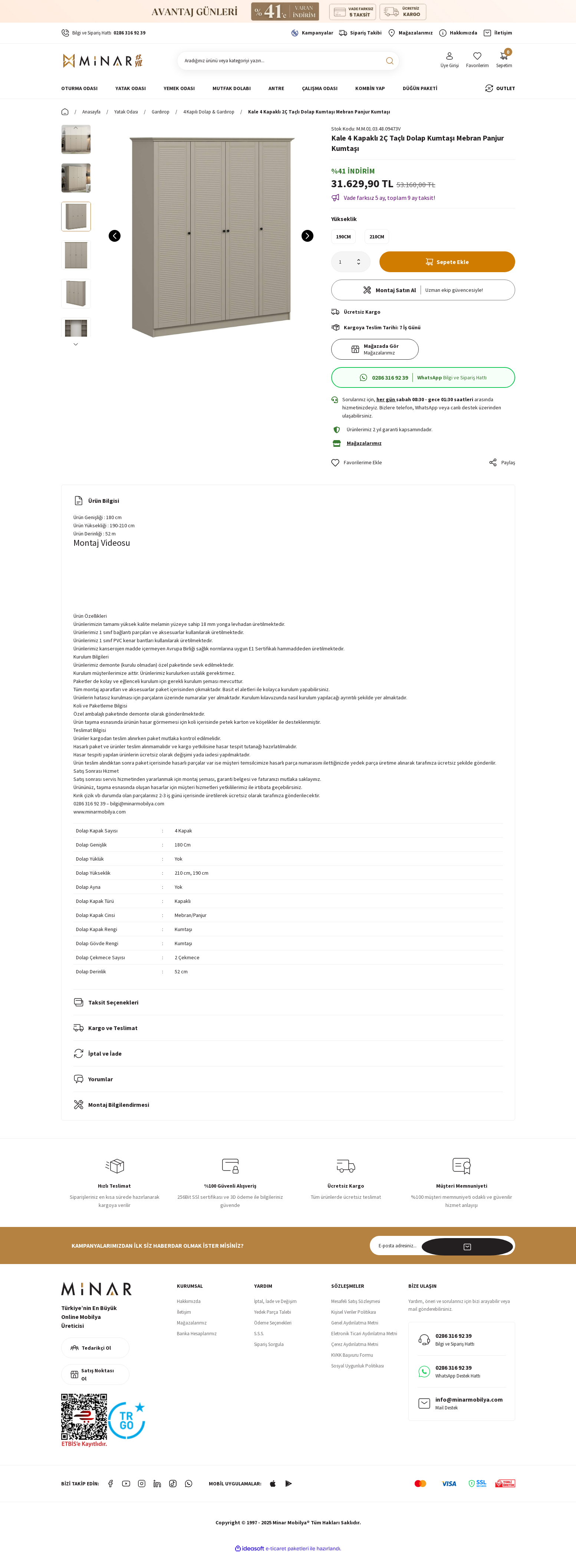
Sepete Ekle (447, 262)
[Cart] (504, 60)
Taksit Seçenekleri (105, 1002)
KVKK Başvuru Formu (352, 1355)
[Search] (288, 60)
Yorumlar (93, 1079)
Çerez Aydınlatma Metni (354, 1344)
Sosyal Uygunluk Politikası (357, 1366)
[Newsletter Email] (442, 1245)
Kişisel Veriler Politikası (353, 1312)
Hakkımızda (189, 1301)
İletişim (184, 1312)
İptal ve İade (97, 1053)
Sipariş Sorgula (269, 1344)
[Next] (76, 344)
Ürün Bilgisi (96, 500)
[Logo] (104, 61)
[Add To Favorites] (356, 462)
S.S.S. (259, 1333)
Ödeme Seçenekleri (273, 1323)
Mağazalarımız (192, 1323)
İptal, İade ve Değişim (275, 1301)
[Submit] (505, 1245)
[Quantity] (351, 261)
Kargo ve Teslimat (105, 1028)
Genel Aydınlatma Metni (354, 1323)
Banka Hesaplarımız (197, 1333)
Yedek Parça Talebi (272, 1312)
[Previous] (76, 127)
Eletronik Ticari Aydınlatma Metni (364, 1333)
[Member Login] (450, 60)
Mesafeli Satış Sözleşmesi (355, 1301)
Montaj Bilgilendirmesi (111, 1104)
